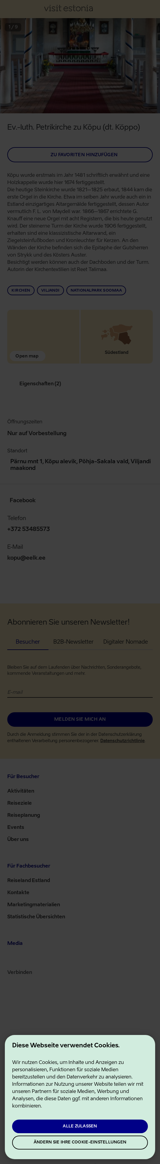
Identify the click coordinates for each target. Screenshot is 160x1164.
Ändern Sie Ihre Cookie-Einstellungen (80, 1142)
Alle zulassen (80, 1126)
